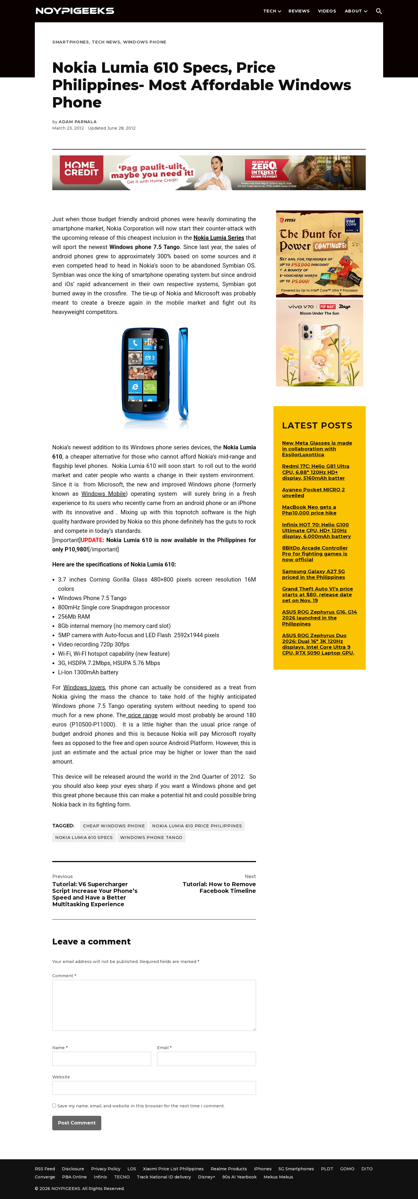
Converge (45, 1177)
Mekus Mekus (278, 1177)
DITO (367, 1168)
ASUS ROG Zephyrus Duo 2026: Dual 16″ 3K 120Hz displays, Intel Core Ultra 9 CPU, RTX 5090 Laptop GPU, (318, 644)
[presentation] (279, 11)
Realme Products (229, 1168)
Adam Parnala (78, 121)
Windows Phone (144, 42)
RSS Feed (45, 1168)
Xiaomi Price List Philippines (173, 1168)
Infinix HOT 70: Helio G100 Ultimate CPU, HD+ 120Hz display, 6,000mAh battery (316, 530)
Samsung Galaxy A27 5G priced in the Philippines (313, 574)
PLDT (327, 1168)
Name (60, 1047)
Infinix (100, 1177)
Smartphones (70, 42)
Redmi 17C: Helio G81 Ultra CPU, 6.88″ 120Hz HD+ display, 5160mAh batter (315, 472)
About (354, 11)
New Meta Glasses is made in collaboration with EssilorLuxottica (317, 448)
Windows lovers (84, 687)
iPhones (263, 1168)
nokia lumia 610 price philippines (197, 826)
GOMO (347, 1168)
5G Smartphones (296, 1168)
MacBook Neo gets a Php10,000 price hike (309, 510)
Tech (269, 11)
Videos (327, 11)
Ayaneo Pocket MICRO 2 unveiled (313, 492)
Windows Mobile (104, 493)
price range (142, 715)
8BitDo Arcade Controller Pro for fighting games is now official (315, 553)
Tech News (106, 42)
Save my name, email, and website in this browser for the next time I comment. (141, 1106)
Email (164, 1047)
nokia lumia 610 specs (84, 837)
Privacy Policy (105, 1168)
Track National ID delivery (164, 1177)
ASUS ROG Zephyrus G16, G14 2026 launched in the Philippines (319, 617)
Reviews (299, 11)
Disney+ (206, 1177)
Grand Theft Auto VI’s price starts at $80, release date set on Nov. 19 (317, 594)
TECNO (122, 1177)
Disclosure (73, 1168)
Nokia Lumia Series (219, 237)
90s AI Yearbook (239, 1177)
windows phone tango (151, 837)
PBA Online (74, 1177)
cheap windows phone (114, 826)
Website (61, 1077)
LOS (131, 1168)
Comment (64, 975)
